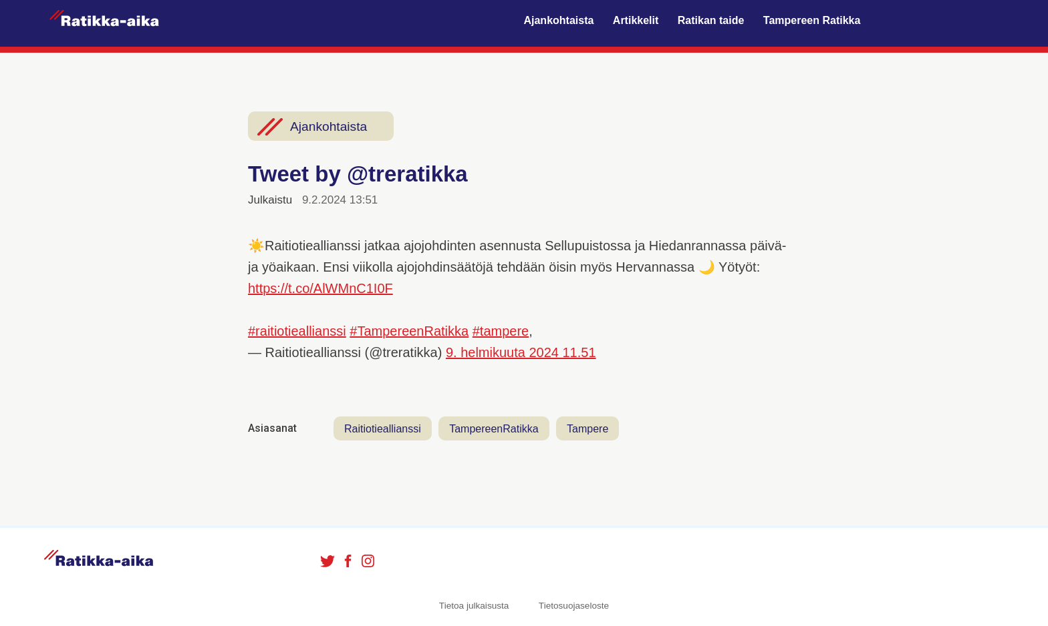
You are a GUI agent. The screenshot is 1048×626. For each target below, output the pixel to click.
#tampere (501, 331)
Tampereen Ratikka (812, 20)
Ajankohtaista (558, 20)
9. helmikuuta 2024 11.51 (521, 352)
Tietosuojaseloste (574, 606)
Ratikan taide (711, 20)
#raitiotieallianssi (297, 331)
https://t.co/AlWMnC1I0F (320, 288)
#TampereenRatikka (409, 331)
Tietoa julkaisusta (474, 606)
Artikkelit (635, 20)
